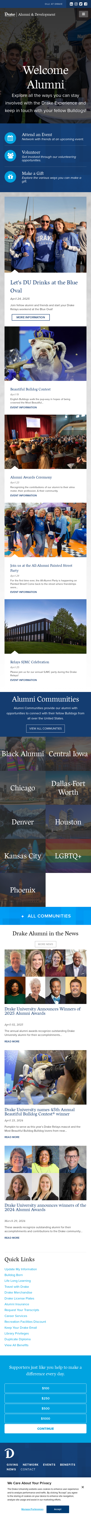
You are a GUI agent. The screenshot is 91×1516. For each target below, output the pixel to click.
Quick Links (20, 1259)
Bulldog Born (14, 1275)
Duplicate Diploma (18, 1339)
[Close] (83, 1487)
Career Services (16, 1316)
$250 (46, 1398)
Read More (12, 1041)
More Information (30, 317)
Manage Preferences (32, 1509)
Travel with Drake (17, 1286)
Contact (28, 1469)
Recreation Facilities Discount (25, 1321)
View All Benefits (16, 1345)
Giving (12, 1465)
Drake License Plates (19, 1298)
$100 (45, 1388)
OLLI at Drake (54, 4)
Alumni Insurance (17, 1304)
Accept (58, 1509)
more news (45, 944)
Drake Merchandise (18, 1292)
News (11, 1469)
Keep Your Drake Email (21, 1327)
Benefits (68, 1465)
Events (49, 1465)
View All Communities (45, 728)
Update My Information (21, 1269)
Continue (45, 1428)
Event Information (23, 407)
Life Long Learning (18, 1280)
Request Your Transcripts (22, 1310)
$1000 (45, 1418)
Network (31, 1465)
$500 (46, 1408)
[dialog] (45, 1496)
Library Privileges (17, 1333)
